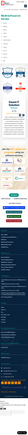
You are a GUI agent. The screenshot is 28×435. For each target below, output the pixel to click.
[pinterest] (16, 383)
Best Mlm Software (15, 203)
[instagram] (19, 383)
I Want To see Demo (14, 216)
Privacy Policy (5, 380)
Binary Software (5, 257)
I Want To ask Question (14, 221)
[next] (23, 115)
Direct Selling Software (7, 267)
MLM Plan (3, 239)
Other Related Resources (7, 337)
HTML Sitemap (12, 391)
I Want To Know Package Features (14, 207)
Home (2, 307)
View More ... (7, 185)
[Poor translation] (4, 409)
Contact (3, 319)
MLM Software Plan (6, 244)
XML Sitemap (4, 391)
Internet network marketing (8, 334)
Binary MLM (4, 234)
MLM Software (6, 198)
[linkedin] (9, 383)
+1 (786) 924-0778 (23, 9)
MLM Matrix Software (6, 262)
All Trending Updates (6, 297)
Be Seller (3, 317)
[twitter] (5, 383)
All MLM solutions (5, 357)
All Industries (4, 347)
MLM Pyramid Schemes (7, 242)
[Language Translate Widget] (21, 1)
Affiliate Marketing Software (8, 264)
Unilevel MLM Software (7, 259)
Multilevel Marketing (20, 198)
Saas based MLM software (8, 332)
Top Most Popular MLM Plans (9, 237)
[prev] (20, 115)
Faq (2, 312)
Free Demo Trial (5, 314)
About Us (3, 309)
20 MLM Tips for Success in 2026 (10, 290)
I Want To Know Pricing (14, 212)
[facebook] (2, 383)
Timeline (3, 322)
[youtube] (12, 383)
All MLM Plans (4, 247)
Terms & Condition (21, 380)
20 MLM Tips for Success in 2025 (10, 284)
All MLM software (5, 269)
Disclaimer (12, 380)
